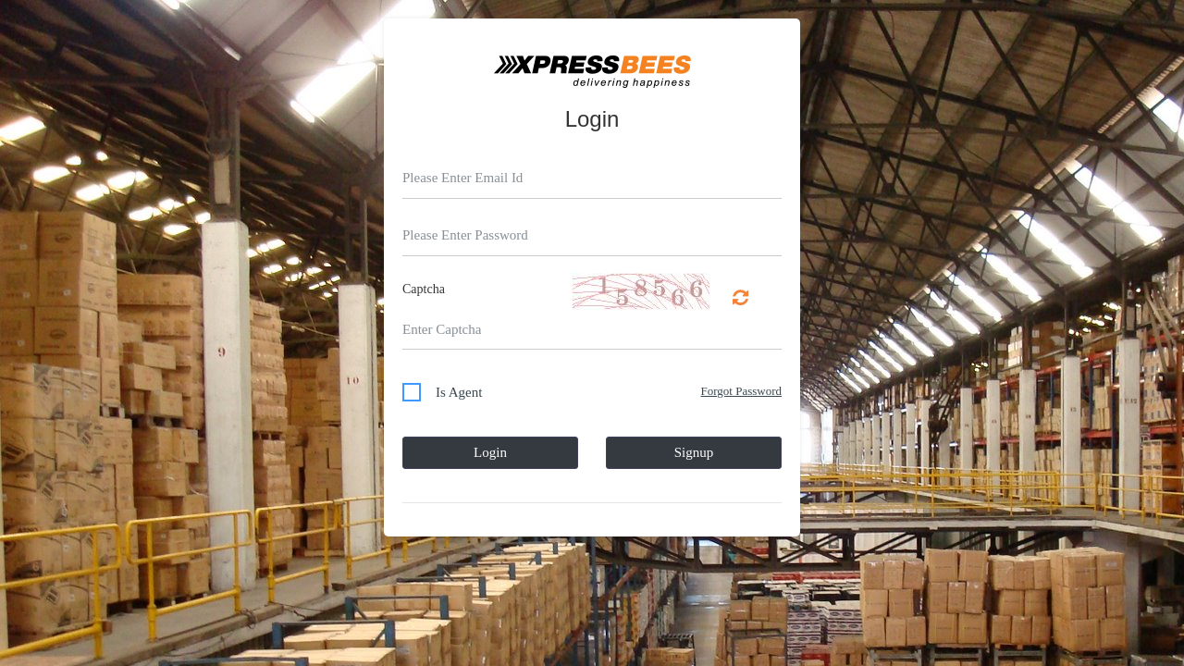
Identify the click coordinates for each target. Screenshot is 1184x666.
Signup (694, 452)
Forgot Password (741, 391)
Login (490, 452)
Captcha (423, 289)
